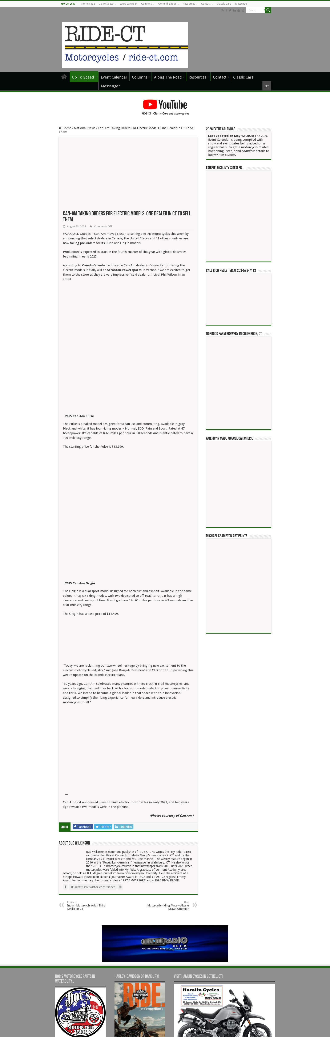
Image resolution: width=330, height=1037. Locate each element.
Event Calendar (128, 3)
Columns (146, 3)
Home (65, 128)
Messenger (241, 3)
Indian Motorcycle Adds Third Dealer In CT (88, 821)
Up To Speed (106, 3)
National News (84, 128)
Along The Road (167, 3)
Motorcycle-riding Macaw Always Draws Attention (167, 821)
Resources (189, 3)
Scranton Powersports (124, 270)
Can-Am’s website (96, 265)
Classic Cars (224, 3)
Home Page (88, 3)
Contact (205, 3)
